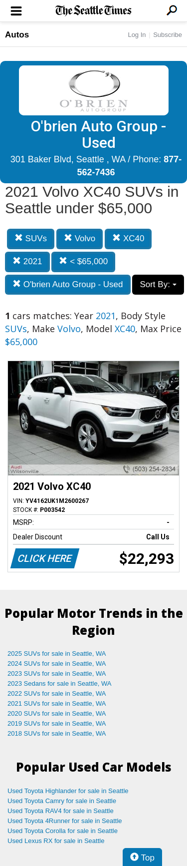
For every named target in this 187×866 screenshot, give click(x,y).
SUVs (30, 238)
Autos (17, 34)
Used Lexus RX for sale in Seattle (55, 841)
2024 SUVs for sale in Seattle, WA (56, 663)
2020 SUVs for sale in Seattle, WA (56, 713)
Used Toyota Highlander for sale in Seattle (68, 791)
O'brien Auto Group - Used (67, 284)
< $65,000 (83, 261)
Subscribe (167, 34)
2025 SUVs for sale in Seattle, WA (56, 653)
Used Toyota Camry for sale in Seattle (61, 801)
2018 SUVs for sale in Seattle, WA (56, 733)
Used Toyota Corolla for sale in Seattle (62, 831)
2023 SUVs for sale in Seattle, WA (56, 673)
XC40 (128, 238)
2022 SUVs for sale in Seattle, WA (56, 693)
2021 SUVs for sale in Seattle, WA (56, 703)
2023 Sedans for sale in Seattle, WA (59, 683)
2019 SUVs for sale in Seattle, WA (56, 723)
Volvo (79, 238)
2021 (27, 261)
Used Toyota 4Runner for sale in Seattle (64, 821)
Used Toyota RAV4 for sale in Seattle (60, 811)
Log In (137, 34)
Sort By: (158, 284)
